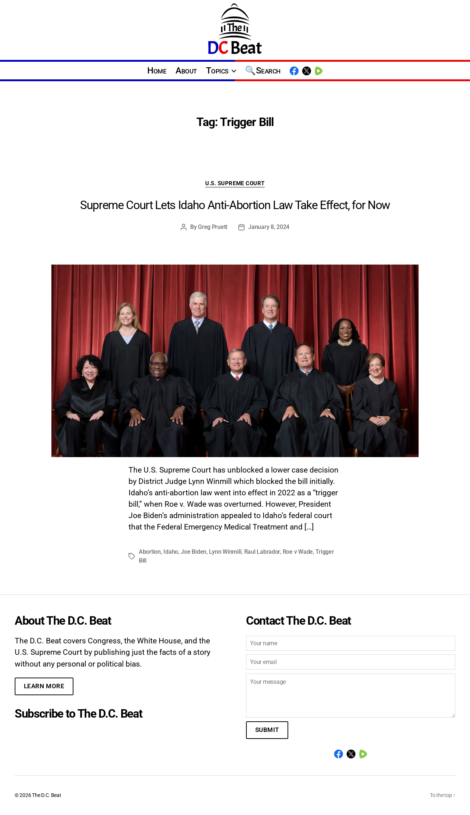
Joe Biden (193, 551)
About (186, 70)
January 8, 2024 (268, 226)
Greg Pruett (212, 226)
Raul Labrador (262, 551)
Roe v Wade (298, 551)
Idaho (170, 551)
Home (156, 70)
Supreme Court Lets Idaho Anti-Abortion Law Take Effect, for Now (235, 205)
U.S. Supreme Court (235, 183)
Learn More (44, 686)
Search (268, 70)
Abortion (150, 551)
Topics (217, 70)
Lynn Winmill (225, 551)
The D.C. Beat (46, 795)
